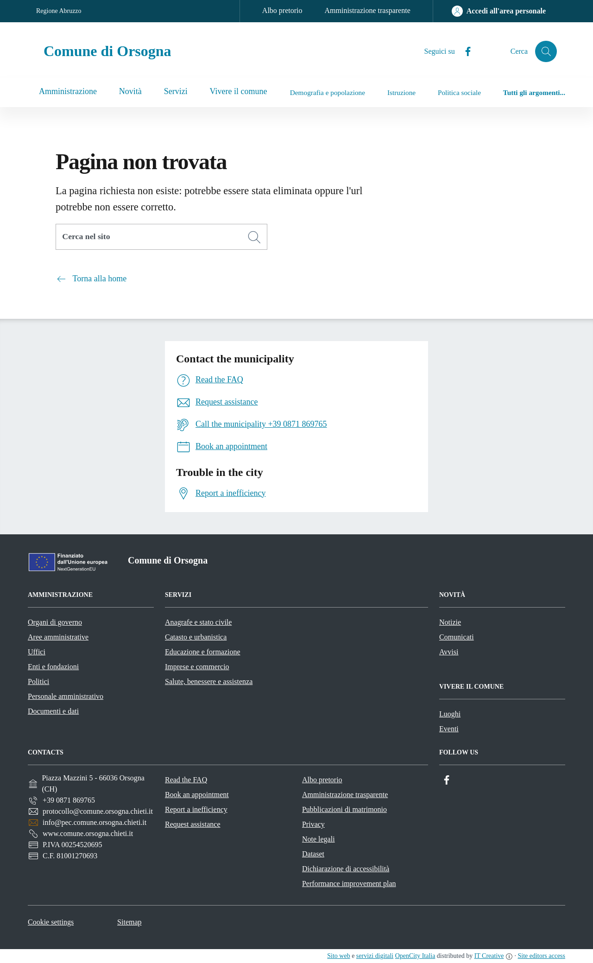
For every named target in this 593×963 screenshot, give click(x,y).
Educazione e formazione (202, 652)
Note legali (318, 839)
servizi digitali (374, 955)
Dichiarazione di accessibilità (345, 869)
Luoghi (450, 714)
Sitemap (129, 922)
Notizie (450, 622)
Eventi (449, 729)
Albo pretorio (282, 10)
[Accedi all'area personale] (499, 11)
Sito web (338, 955)
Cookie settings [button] (51, 922)
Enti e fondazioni (53, 667)
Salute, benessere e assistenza (208, 681)
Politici (38, 681)
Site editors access (541, 955)
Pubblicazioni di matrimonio (344, 809)
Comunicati (456, 637)
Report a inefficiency (196, 809)
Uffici (36, 652)
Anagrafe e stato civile (198, 622)
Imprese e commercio (197, 667)
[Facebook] (463, 51)
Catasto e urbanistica (196, 637)
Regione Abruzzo (59, 10)
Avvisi (448, 652)
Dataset (313, 854)
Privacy (313, 824)
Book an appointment (197, 794)
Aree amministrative (58, 637)
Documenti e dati (53, 711)
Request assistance (193, 824)
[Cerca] (254, 237)
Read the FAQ (186, 780)
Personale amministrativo (65, 696)
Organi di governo (55, 622)
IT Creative (489, 955)
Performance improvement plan (349, 883)
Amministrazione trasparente (367, 10)
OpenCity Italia (415, 955)
